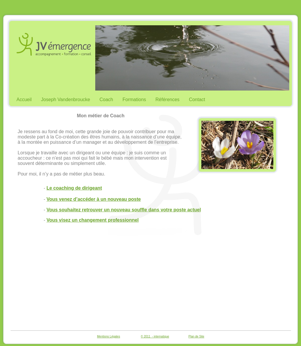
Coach (106, 99)
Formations (134, 99)
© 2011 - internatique (155, 336)
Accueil (24, 99)
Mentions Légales (108, 336)
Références (167, 99)
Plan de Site (196, 336)
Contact (197, 99)
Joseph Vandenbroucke (65, 99)
